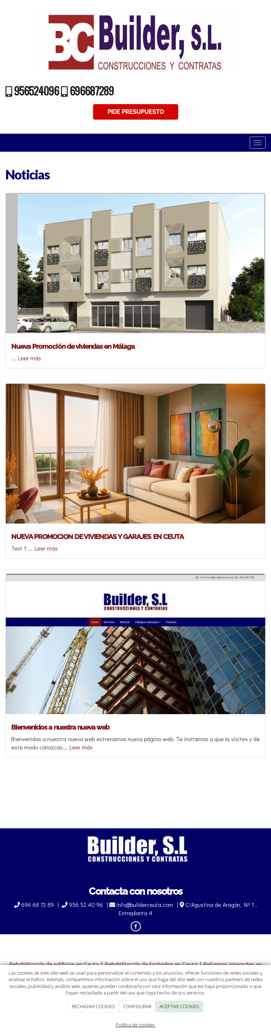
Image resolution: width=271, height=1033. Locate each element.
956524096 (36, 91)
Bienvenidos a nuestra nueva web (60, 727)
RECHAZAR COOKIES (93, 1006)
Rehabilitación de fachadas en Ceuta (151, 964)
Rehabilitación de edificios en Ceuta (54, 964)
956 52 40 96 (83, 904)
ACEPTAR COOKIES (179, 1006)
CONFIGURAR (137, 1006)
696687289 (92, 91)
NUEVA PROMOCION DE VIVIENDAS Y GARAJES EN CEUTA (97, 536)
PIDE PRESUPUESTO (136, 111)
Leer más (29, 358)
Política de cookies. (136, 1024)
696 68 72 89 (34, 904)
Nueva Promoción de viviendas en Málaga (73, 346)
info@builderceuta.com (142, 904)
